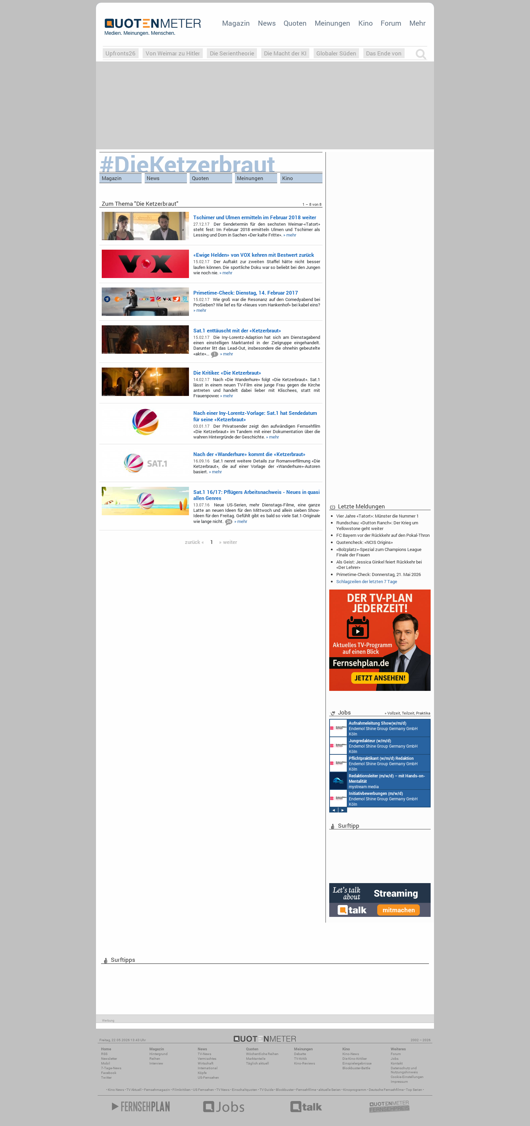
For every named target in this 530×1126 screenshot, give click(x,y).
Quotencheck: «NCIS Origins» (364, 542)
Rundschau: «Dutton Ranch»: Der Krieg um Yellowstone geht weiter (377, 525)
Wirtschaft (205, 1063)
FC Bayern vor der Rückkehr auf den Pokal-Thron (383, 535)
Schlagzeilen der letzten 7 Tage (366, 581)
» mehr (289, 235)
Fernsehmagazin (157, 1089)
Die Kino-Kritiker (354, 1058)
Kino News (116, 1089)
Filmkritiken (181, 1089)
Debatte (300, 1054)
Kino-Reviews (304, 1063)
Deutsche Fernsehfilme (386, 1089)
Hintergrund (158, 1054)
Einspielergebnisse (356, 1063)
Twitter (106, 1077)
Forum (391, 23)
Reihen (154, 1058)
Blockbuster (285, 1089)
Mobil (105, 1063)
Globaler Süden (336, 53)
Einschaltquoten (244, 1089)
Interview (156, 1063)
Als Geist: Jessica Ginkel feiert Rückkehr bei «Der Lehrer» (379, 564)
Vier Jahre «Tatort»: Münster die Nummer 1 (377, 516)
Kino (365, 23)
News (267, 23)
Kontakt (397, 1063)
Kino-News (350, 1054)
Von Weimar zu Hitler (173, 53)
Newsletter (109, 1058)
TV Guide (266, 1089)
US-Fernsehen (208, 1077)
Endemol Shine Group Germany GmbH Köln (374, 728)
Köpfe (202, 1073)
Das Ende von (384, 53)
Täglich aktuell (257, 1063)
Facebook (108, 1073)
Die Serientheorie (232, 53)
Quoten (295, 23)
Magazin (236, 23)
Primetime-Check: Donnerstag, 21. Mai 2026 (378, 574)
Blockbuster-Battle (356, 1068)
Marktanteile (255, 1058)
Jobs (395, 1058)
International (208, 1068)
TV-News (204, 1054)
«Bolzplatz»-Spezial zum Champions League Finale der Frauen (378, 552)
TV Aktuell (134, 1089)
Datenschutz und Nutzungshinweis (404, 1070)
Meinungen (332, 23)
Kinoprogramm (354, 1089)
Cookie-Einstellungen (407, 1077)
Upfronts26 (120, 53)
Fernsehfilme (306, 1089)
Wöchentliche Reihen (262, 1054)
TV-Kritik (300, 1058)
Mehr (417, 23)
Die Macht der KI (285, 53)
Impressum (399, 1081)
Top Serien (414, 1089)
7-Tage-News (111, 1068)
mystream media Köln (377, 780)
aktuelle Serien (329, 1089)
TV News (223, 1089)
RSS (104, 1054)
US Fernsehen (203, 1089)
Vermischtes (207, 1058)
